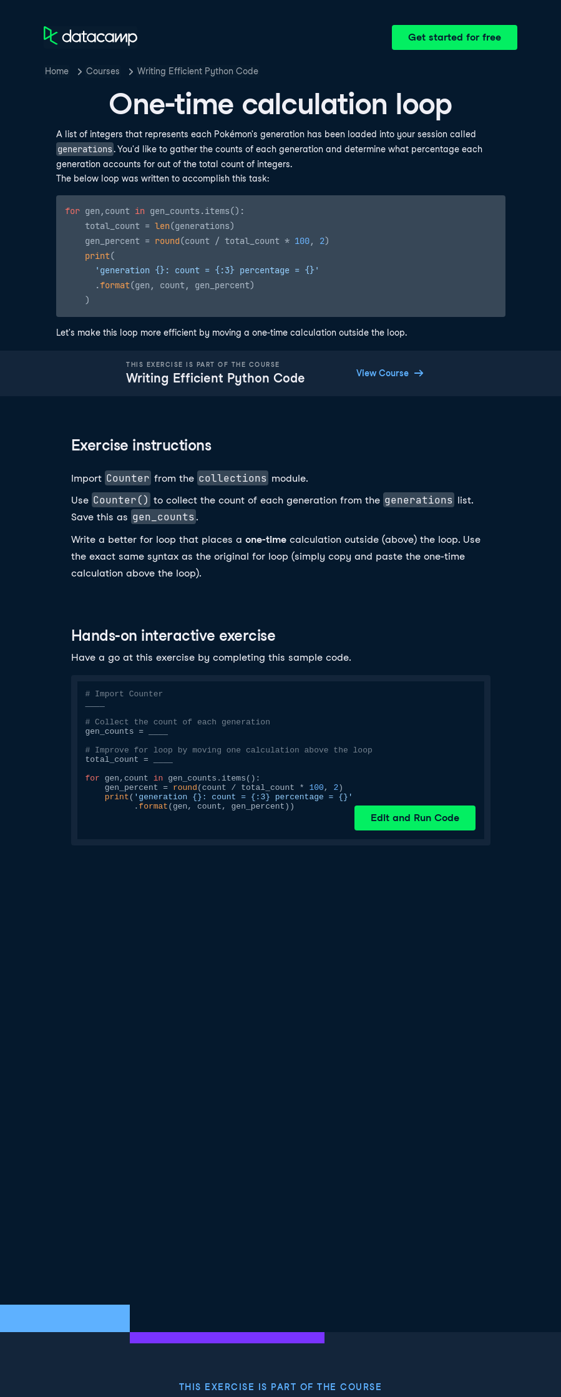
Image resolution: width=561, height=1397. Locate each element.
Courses (103, 71)
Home (57, 71)
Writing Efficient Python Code (197, 71)
